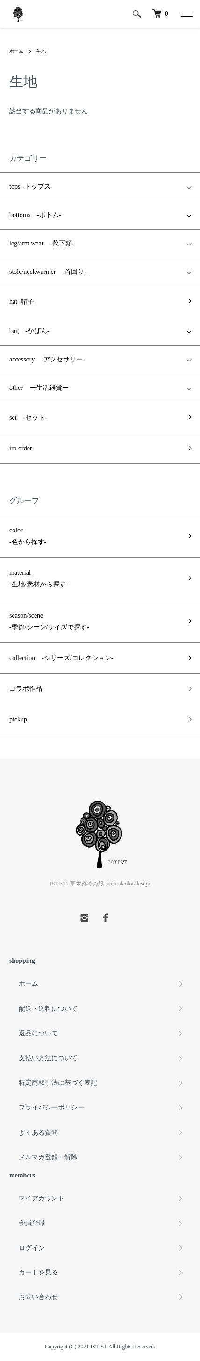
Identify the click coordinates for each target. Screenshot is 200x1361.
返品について (38, 1033)
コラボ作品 (25, 688)
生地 (41, 51)
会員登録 (32, 1222)
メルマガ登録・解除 (48, 1157)
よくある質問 (38, 1132)
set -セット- (28, 417)
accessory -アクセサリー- (47, 359)
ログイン (32, 1248)
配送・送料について (48, 1008)
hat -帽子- (22, 301)
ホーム (16, 51)
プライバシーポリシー (51, 1107)
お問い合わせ (38, 1296)
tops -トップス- (30, 186)
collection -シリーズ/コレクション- (61, 657)
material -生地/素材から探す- (38, 578)
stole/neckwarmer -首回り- (47, 271)
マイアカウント (41, 1198)
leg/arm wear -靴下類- (41, 243)
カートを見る (38, 1272)
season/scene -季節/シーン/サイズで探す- (49, 621)
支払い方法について (48, 1058)
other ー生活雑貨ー (39, 387)
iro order (20, 448)
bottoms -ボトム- (35, 214)
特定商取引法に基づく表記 (58, 1082)
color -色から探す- (27, 536)
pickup (18, 719)
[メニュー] (186, 14)
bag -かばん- (29, 330)
